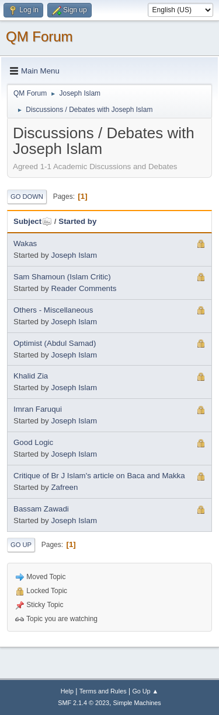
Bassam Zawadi (41, 508)
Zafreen (64, 487)
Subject (32, 221)
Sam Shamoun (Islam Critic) (62, 276)
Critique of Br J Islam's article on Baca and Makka (99, 475)
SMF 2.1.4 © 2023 (83, 702)
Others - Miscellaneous (53, 310)
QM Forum (39, 36)
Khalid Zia (30, 375)
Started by (77, 221)
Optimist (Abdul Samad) (54, 343)
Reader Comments (83, 288)
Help (67, 691)
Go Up (21, 544)
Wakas (25, 243)
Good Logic (33, 442)
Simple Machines (137, 702)
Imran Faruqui (37, 409)
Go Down (27, 196)
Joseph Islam (74, 255)
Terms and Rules (103, 691)
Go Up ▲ (145, 691)
